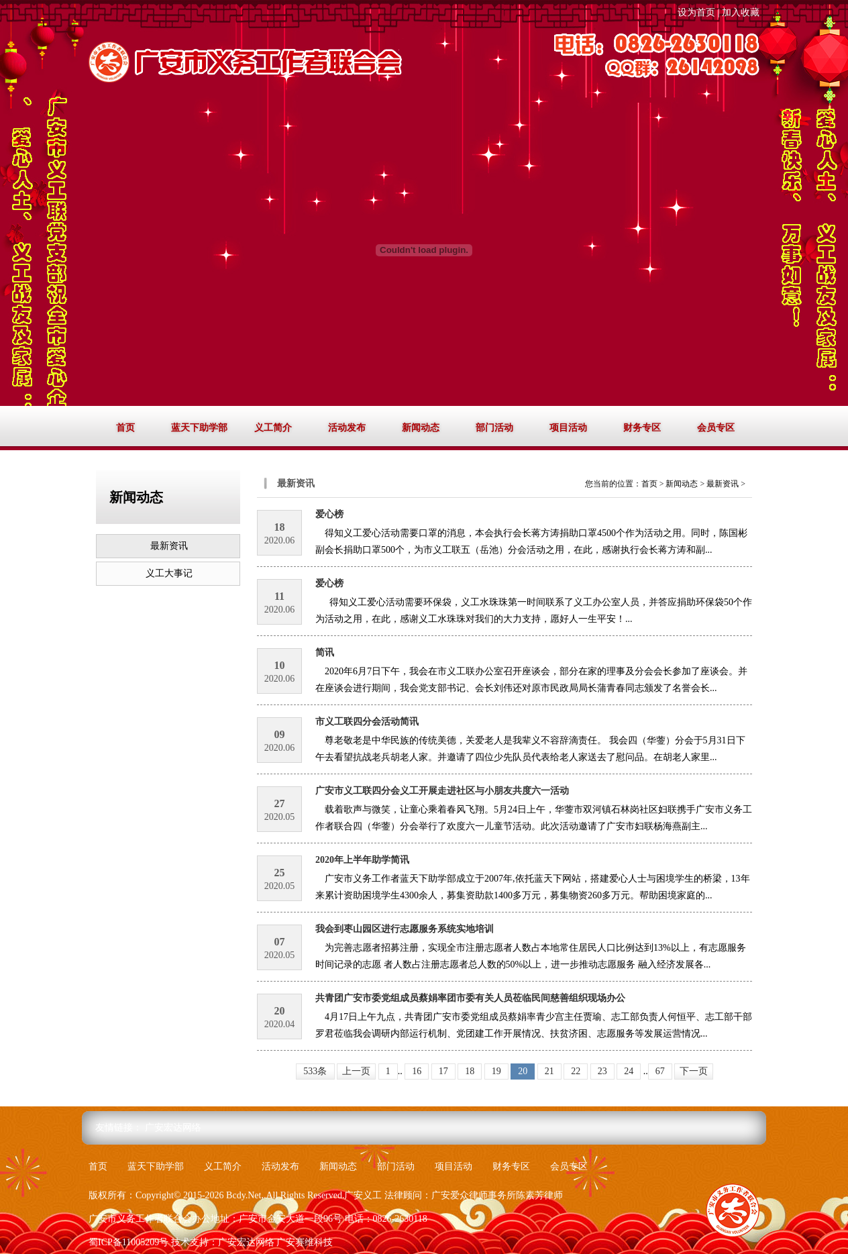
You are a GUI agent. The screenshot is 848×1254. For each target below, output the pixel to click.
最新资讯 (169, 546)
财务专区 (642, 428)
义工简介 (273, 428)
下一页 (694, 1071)
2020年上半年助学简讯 (362, 860)
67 (660, 1071)
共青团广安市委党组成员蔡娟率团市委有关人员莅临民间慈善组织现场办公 (470, 998)
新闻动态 (420, 428)
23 (602, 1071)
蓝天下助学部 (199, 428)
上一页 (356, 1071)
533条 (315, 1071)
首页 (125, 428)
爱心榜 (329, 514)
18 (469, 1071)
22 (575, 1071)
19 (496, 1071)
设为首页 (696, 12)
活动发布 (347, 428)
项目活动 (568, 428)
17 (443, 1071)
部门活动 (494, 428)
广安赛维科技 (304, 1242)
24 (628, 1071)
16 (416, 1071)
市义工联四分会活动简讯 (367, 722)
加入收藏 (740, 12)
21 (549, 1071)
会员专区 (716, 428)
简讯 (324, 652)
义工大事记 (169, 573)
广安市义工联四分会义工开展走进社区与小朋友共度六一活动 (442, 791)
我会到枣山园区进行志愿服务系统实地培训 (404, 929)
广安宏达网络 (173, 1127)
